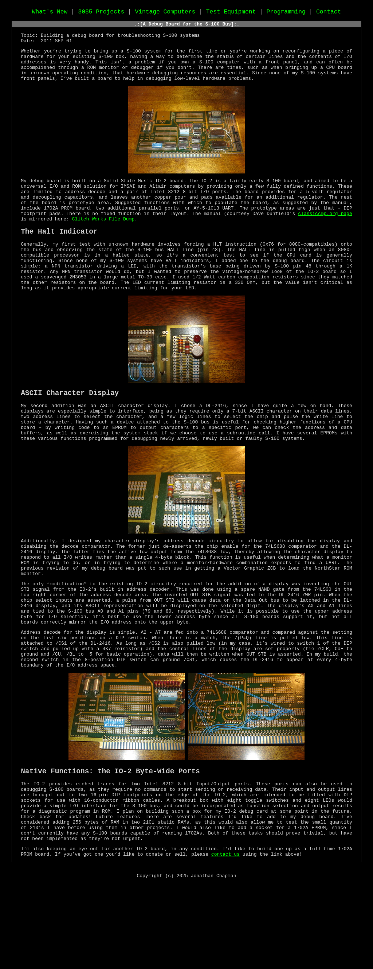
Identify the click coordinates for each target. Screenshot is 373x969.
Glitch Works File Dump (103, 241)
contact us (225, 938)
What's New (50, 13)
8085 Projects (101, 13)
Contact (328, 13)
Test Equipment (231, 13)
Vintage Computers (165, 13)
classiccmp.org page (325, 235)
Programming (285, 13)
